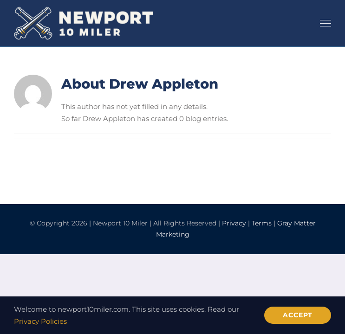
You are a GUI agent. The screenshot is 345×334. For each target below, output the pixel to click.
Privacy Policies (40, 321)
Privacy (234, 223)
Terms (262, 223)
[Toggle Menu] (325, 23)
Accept (297, 315)
